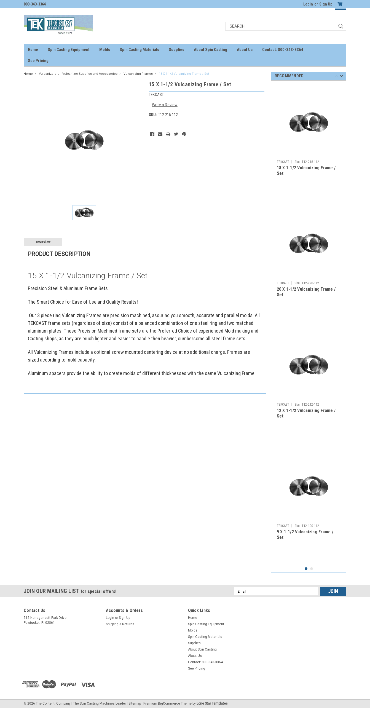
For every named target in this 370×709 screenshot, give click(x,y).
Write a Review (165, 105)
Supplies (176, 49)
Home (33, 49)
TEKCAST (283, 162)
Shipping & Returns (120, 624)
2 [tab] (311, 568)
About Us (245, 49)
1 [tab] (306, 568)
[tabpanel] (309, 142)
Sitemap (134, 703)
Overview (43, 242)
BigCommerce (169, 703)
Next (341, 77)
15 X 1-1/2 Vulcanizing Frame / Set (184, 74)
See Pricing (38, 60)
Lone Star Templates (212, 703)
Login (308, 4)
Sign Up (325, 4)
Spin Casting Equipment (69, 49)
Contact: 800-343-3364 (282, 49)
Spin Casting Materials (139, 49)
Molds (104, 49)
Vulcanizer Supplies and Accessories (89, 74)
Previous (336, 77)
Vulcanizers (47, 74)
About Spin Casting (210, 49)
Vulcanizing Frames (138, 74)
